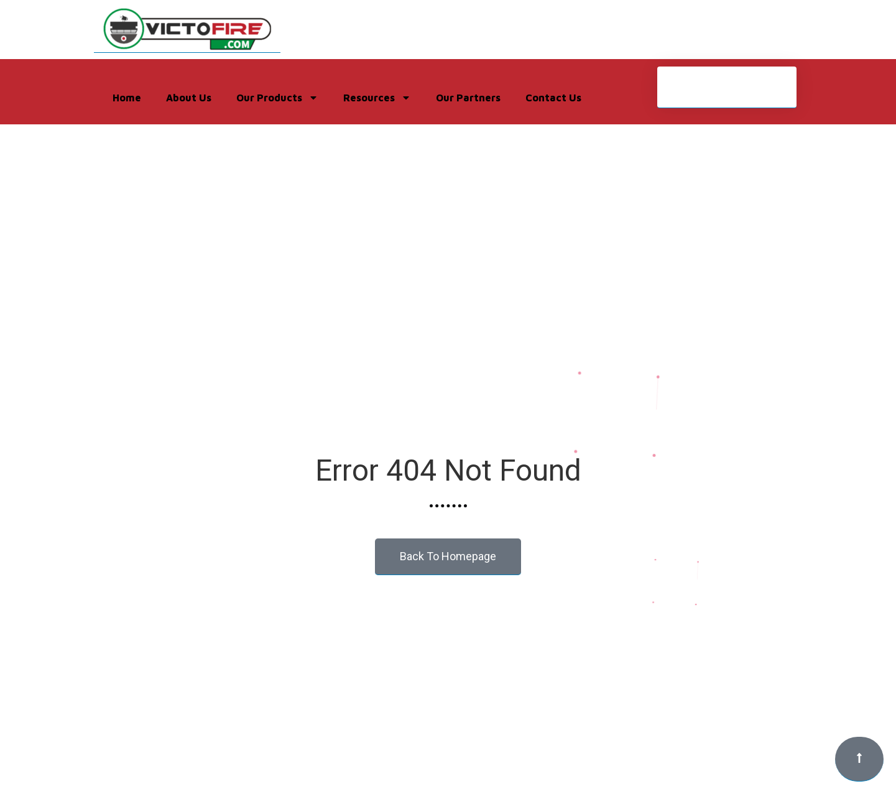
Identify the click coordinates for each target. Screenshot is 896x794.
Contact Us (553, 97)
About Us (188, 97)
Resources (377, 97)
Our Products (277, 97)
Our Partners (468, 97)
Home (127, 97)
